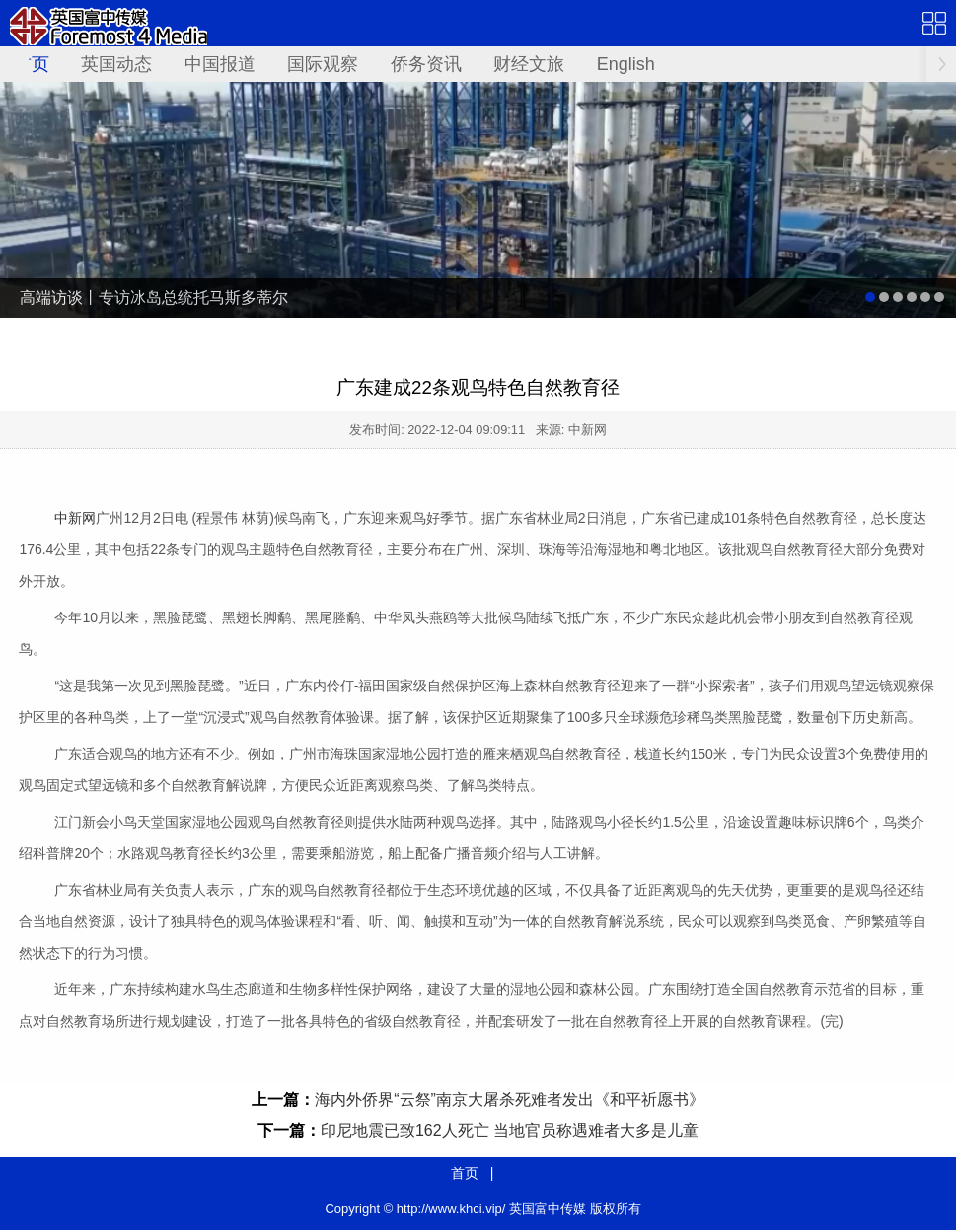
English (626, 64)
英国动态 (116, 64)
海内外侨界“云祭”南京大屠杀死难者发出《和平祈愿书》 (509, 1099)
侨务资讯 (426, 64)
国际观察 (322, 64)
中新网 (75, 518)
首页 (31, 64)
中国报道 (220, 64)
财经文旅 (528, 64)
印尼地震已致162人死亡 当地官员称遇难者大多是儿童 (510, 1130)
